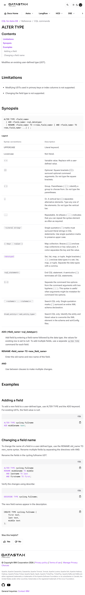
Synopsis (7, 43)
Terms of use (55, 563)
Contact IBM (23, 591)
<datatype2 (9, 256)
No (18, 541)
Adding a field (10, 51)
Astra (30, 13)
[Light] (73, 5)
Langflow (45, 13)
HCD (59, 13)
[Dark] (77, 5)
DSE (71, 13)
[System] (80, 5)
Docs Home (11, 13)
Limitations (8, 39)
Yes (6, 541)
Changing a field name (14, 55)
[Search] (67, 5)
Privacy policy (41, 563)
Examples (7, 47)
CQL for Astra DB (10, 21)
